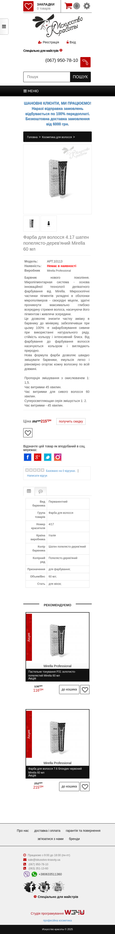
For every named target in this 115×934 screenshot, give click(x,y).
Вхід (71, 42)
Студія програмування (57, 912)
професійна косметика (57, 920)
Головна (32, 137)
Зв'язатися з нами (50, 839)
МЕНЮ (31, 91)
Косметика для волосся (57, 137)
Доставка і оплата (47, 830)
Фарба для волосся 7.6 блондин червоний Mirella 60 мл (55, 770)
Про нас (23, 830)
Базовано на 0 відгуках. (61, 470)
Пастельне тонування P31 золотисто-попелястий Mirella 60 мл (52, 673)
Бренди (74, 839)
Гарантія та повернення (83, 830)
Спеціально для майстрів (40, 50)
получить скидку (71, 421)
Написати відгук (37, 475)
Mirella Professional (59, 270)
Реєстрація (51, 42)
